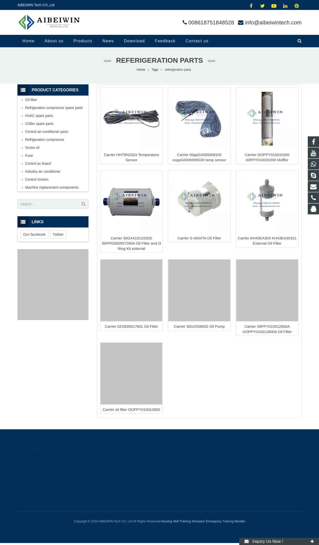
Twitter (58, 234)
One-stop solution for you (54, 471)
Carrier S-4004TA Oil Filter (199, 238)
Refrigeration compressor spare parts (54, 108)
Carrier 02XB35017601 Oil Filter (131, 326)
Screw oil (32, 148)
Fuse (29, 156)
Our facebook (34, 234)
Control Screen (36, 179)
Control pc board (38, 163)
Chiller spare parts (39, 124)
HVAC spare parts (39, 116)
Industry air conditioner (43, 171)
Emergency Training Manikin (225, 521)
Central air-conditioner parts (46, 132)
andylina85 (176, 488)
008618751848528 (211, 22)
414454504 (177, 459)
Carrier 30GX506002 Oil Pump (199, 326)
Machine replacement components (52, 187)
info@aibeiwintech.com (273, 22)
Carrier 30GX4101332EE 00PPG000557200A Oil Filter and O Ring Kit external (131, 243)
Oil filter (31, 100)
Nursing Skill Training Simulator (183, 521)
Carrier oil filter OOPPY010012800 (131, 409)
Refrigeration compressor (44, 140)
